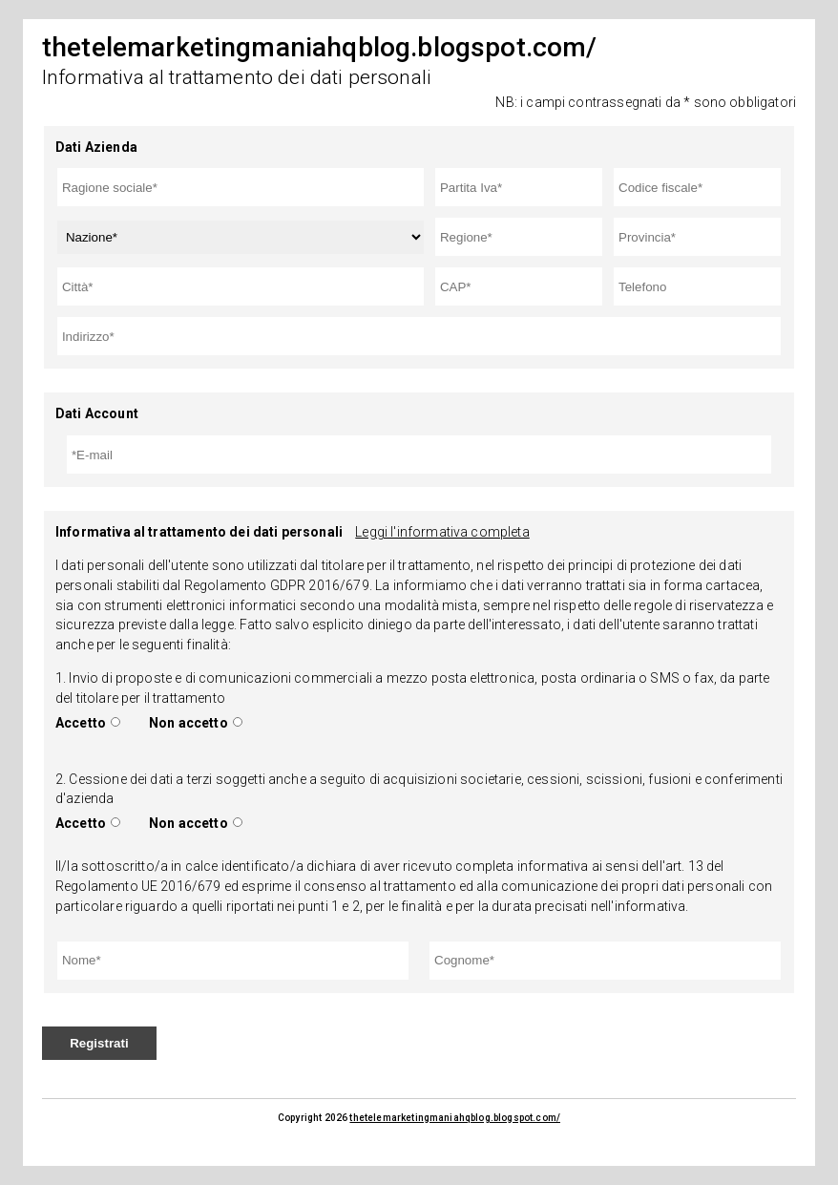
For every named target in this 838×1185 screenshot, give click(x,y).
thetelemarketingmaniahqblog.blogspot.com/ (454, 1117)
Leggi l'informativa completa (442, 532)
